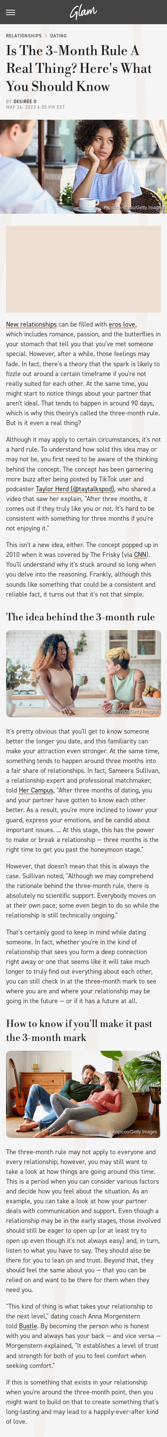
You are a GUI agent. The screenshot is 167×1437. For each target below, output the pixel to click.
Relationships (24, 36)
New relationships (31, 324)
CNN (140, 554)
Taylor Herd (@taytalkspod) (75, 488)
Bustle (28, 1326)
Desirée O (25, 102)
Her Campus (36, 790)
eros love (122, 324)
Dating (58, 36)
